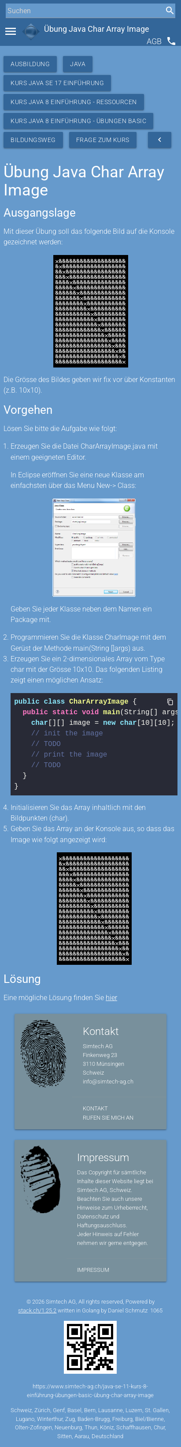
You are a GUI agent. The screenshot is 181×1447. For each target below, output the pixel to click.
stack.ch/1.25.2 (37, 1310)
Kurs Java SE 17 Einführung (57, 82)
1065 (156, 1310)
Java (77, 63)
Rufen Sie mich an (108, 1117)
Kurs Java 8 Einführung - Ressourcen (74, 101)
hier (111, 997)
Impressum (93, 1270)
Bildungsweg (33, 139)
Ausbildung (30, 63)
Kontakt (95, 1108)
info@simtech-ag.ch (108, 1081)
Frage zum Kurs (102, 139)
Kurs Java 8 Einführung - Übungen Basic (78, 120)
